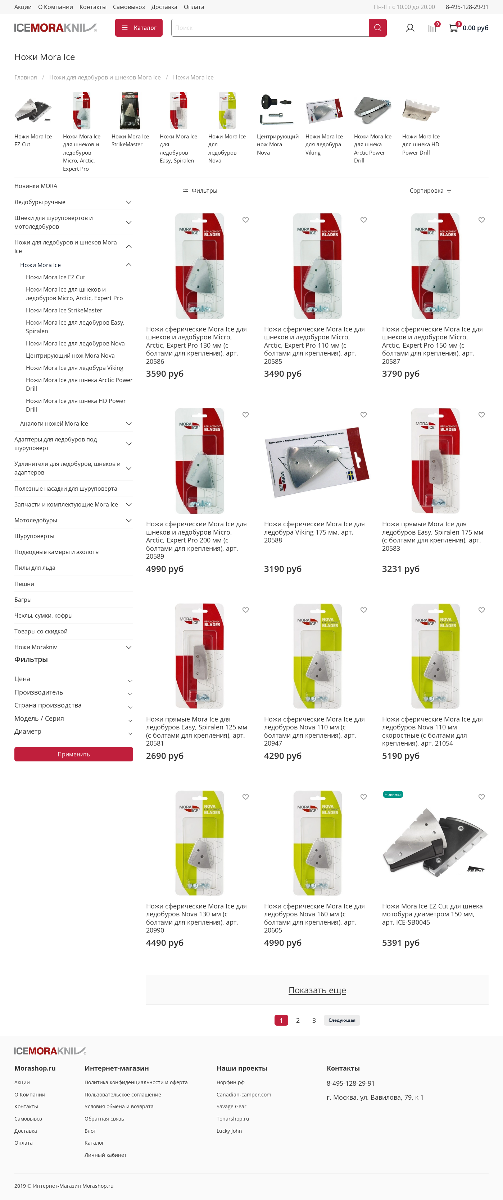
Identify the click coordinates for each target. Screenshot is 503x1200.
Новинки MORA (35, 186)
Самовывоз (129, 7)
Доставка (164, 7)
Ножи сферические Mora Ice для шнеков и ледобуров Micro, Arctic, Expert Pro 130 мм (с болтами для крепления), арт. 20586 (196, 345)
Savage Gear (231, 1106)
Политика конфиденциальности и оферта (136, 1082)
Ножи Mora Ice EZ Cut (55, 277)
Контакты (93, 7)
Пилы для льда (34, 568)
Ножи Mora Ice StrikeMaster (64, 310)
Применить (74, 754)
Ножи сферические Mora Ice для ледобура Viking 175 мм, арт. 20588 (314, 531)
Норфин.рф (231, 1082)
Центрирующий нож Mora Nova (70, 355)
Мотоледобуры (35, 520)
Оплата (194, 7)
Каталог (139, 28)
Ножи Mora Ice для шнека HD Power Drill (76, 405)
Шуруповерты (34, 536)
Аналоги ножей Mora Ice (54, 423)
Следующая (341, 1020)
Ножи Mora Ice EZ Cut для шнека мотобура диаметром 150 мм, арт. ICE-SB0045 (432, 914)
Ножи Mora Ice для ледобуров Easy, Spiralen (75, 327)
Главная (25, 77)
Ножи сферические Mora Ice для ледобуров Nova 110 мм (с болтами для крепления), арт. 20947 (314, 731)
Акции (23, 7)
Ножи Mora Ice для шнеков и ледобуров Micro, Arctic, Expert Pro (74, 293)
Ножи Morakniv (35, 647)
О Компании (55, 7)
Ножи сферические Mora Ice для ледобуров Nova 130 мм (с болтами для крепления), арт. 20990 (196, 918)
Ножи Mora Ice (40, 265)
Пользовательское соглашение (123, 1094)
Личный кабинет (106, 1154)
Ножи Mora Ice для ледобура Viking (74, 368)
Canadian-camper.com (244, 1094)
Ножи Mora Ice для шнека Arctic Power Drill (79, 384)
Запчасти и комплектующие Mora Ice (66, 504)
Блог (90, 1130)
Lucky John (229, 1130)
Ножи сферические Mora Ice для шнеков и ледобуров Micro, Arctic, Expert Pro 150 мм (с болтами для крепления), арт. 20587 (432, 345)
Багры (23, 600)
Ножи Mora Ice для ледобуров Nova (75, 343)
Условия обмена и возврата (119, 1106)
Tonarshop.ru (233, 1118)
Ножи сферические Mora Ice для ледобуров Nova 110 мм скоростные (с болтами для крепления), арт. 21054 (432, 731)
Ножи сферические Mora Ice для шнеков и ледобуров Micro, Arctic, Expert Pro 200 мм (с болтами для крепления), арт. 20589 (196, 539)
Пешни (24, 584)
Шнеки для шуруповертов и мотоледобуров (53, 222)
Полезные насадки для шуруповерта (65, 489)
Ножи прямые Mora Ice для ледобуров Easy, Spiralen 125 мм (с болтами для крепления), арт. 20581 (196, 731)
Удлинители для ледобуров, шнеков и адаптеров (67, 468)
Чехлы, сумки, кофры (43, 615)
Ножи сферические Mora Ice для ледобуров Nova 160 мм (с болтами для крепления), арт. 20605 (314, 918)
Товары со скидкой (41, 631)
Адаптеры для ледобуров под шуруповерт (55, 443)
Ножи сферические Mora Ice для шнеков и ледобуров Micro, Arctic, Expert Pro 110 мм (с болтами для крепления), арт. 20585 (314, 345)
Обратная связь (104, 1118)
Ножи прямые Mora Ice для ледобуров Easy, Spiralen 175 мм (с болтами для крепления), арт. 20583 (432, 536)
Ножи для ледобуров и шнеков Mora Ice (105, 77)
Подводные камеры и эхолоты (57, 552)
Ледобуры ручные (39, 202)
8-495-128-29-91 (467, 7)
